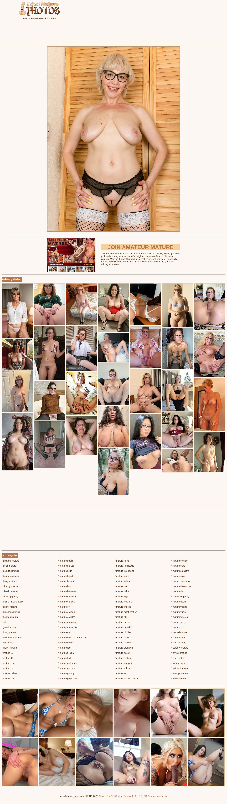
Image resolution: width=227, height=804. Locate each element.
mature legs (121, 596)
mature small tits (180, 571)
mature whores (179, 617)
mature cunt (65, 632)
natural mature (179, 632)
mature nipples (123, 632)
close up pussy (10, 596)
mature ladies (122, 581)
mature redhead (123, 658)
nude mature (178, 637)
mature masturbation (126, 612)
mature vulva (178, 612)
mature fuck (64, 658)
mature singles (179, 560)
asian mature (9, 565)
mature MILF (122, 617)
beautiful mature (10, 571)
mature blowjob (66, 581)
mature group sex (67, 678)
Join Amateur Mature (140, 247)
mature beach (65, 560)
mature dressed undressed (72, 637)
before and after (10, 576)
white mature (178, 678)
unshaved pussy (180, 596)
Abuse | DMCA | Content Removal (116, 796)
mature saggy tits (124, 663)
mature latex (122, 586)
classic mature (10, 591)
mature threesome (181, 586)
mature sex (121, 673)
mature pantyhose (124, 642)
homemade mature (12, 637)
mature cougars (66, 612)
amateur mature (10, 560)
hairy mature (9, 632)
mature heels (122, 560)
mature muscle (123, 627)
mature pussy (122, 653)
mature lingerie (123, 607)
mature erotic (65, 642)
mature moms (122, 622)
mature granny (66, 673)
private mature (179, 653)
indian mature (9, 647)
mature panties (123, 637)
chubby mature (10, 586)
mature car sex (66, 601)
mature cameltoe (67, 596)
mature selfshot (123, 668)
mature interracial (124, 571)
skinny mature (179, 663)
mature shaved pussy (126, 678)
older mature (178, 642)
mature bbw (8, 678)
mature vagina (179, 607)
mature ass (8, 668)
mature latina (122, 591)
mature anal (8, 663)
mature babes (9, 673)
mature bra (64, 586)
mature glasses (66, 668)
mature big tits (66, 565)
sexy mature (178, 658)
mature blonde (66, 576)
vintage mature (179, 673)
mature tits (177, 591)
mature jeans (122, 576)
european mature (11, 612)
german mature (10, 617)
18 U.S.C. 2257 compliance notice (150, 796)
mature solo (178, 576)
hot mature (8, 642)
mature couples (66, 617)
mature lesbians (123, 601)
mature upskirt (179, 601)
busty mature (9, 581)
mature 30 (7, 653)
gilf (4, 622)
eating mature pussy (12, 601)
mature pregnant (124, 647)
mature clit (64, 607)
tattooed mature (180, 668)
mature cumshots (67, 627)
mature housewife (124, 565)
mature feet (64, 647)
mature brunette (67, 591)
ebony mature (9, 607)
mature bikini (65, 571)
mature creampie (67, 622)
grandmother (9, 627)
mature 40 (7, 658)
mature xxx (177, 627)
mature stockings (180, 581)
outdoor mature (179, 647)
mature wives (178, 622)
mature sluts (178, 565)
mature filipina (66, 653)
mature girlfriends (67, 663)
